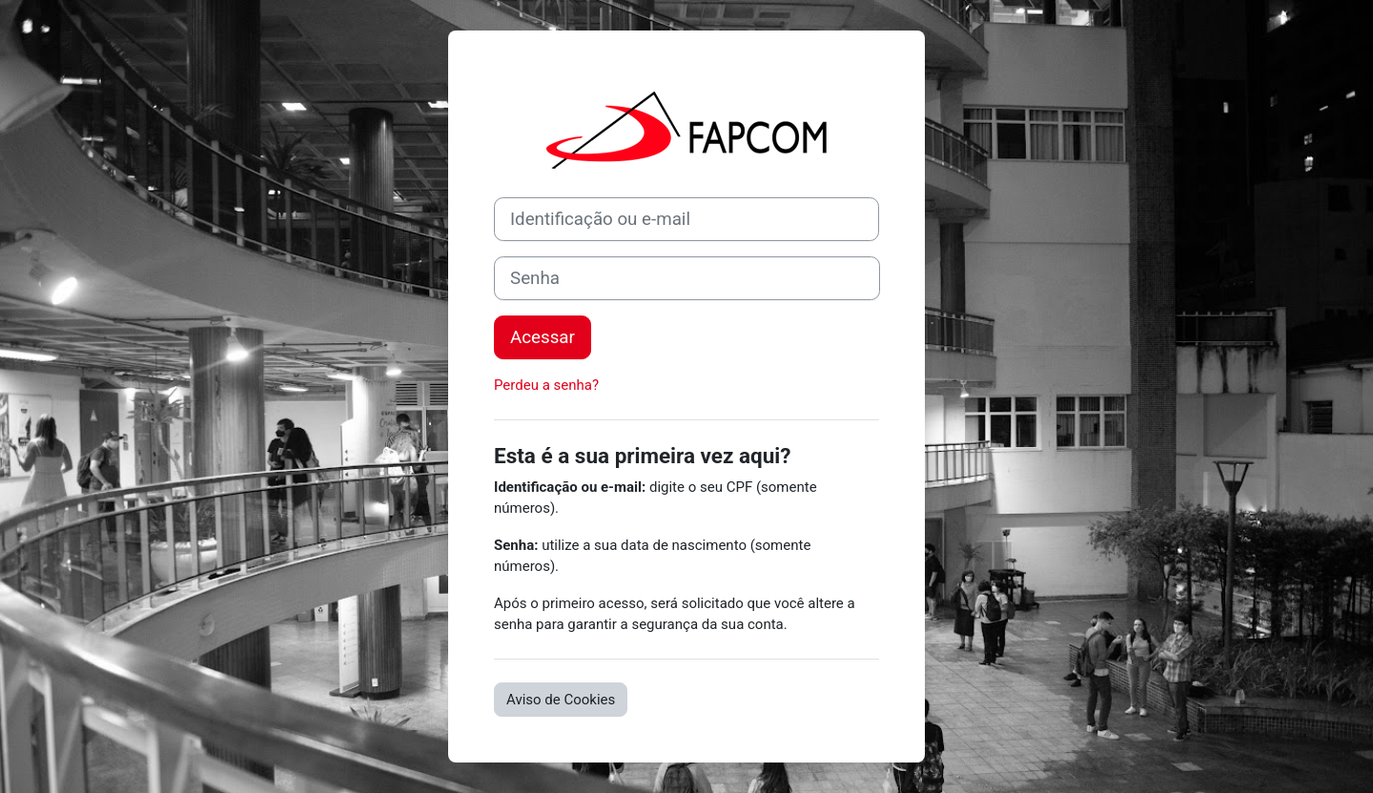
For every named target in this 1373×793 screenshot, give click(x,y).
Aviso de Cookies (560, 699)
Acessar (542, 337)
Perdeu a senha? (546, 385)
